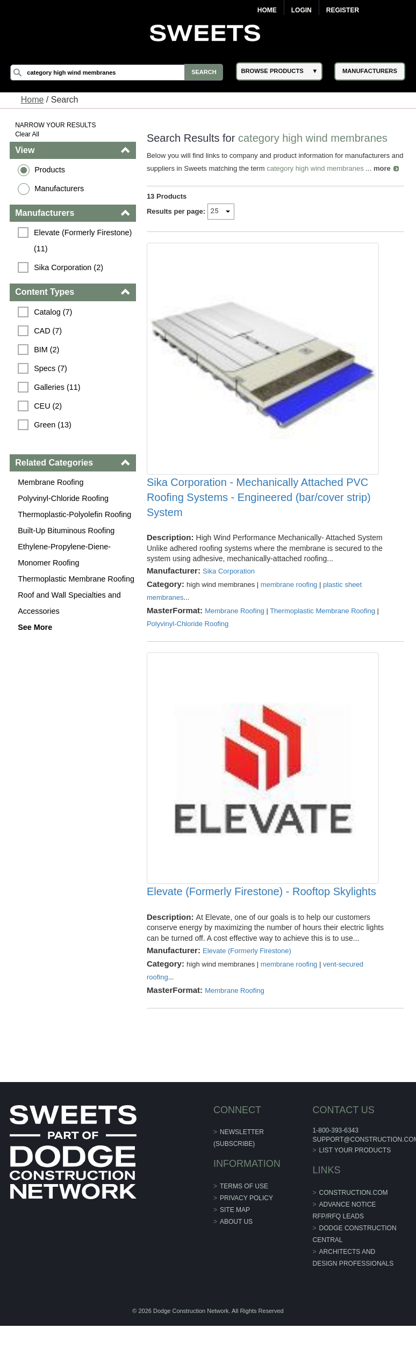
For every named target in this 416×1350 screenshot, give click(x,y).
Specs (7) (51, 368)
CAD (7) (48, 330)
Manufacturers (59, 188)
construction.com (353, 1221)
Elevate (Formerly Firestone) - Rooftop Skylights (261, 920)
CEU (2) (48, 406)
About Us (236, 1250)
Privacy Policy (246, 1226)
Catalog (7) (53, 312)
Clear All (28, 134)
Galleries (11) (57, 387)
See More (35, 627)
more (155, 181)
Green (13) (53, 424)
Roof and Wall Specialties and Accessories (69, 603)
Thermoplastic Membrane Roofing (76, 579)
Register (342, 10)
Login (301, 10)
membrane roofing (289, 605)
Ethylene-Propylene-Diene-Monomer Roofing (64, 554)
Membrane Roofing (51, 482)
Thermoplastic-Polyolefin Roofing (75, 514)
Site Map (235, 1238)
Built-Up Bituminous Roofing (66, 530)
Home (267, 10)
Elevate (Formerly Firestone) (247, 979)
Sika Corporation (229, 591)
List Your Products (355, 1178)
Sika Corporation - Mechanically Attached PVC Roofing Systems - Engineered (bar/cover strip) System (259, 518)
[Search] (118, 72)
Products (50, 169)
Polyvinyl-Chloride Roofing (63, 498)
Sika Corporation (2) (69, 267)
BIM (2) (47, 349)
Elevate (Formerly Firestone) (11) (84, 240)
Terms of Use (244, 1214)
